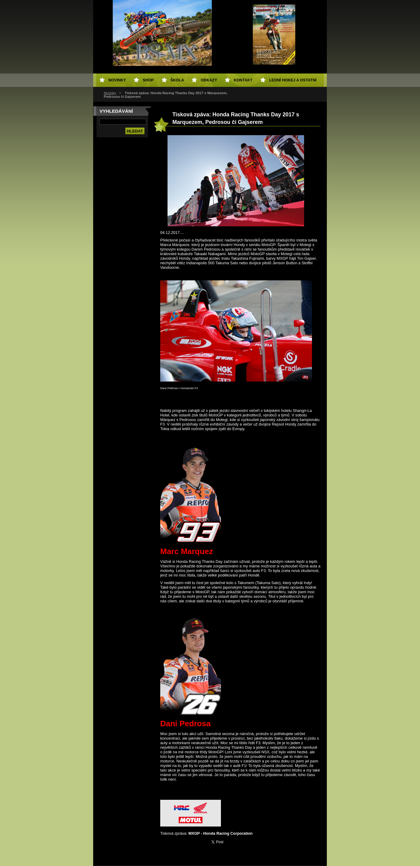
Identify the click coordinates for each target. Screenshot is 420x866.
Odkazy (209, 80)
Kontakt (243, 80)
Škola (177, 80)
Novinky (110, 93)
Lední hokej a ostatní (293, 80)
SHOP (148, 80)
